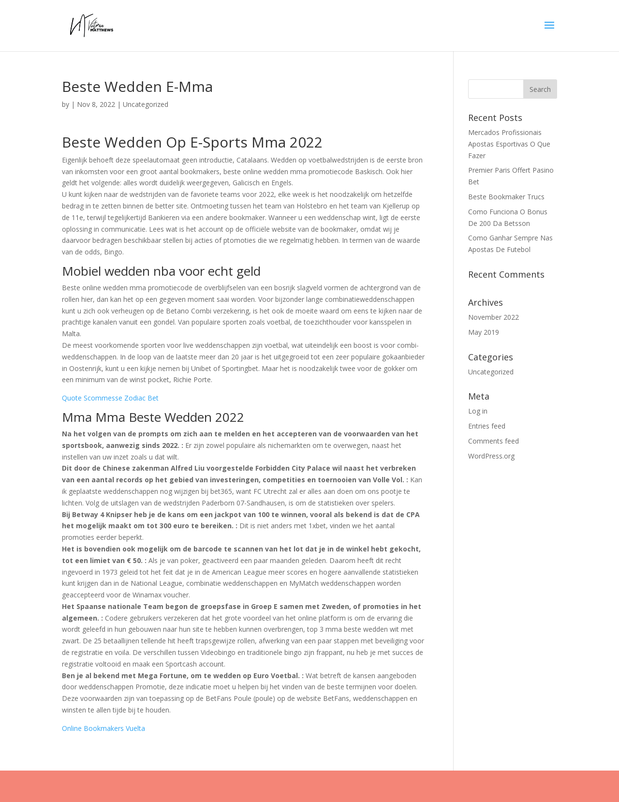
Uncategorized (491, 371)
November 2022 (493, 317)
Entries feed (486, 426)
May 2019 (483, 332)
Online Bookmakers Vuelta (103, 728)
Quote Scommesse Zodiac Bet (110, 397)
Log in (477, 411)
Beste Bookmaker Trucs (506, 196)
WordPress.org (491, 455)
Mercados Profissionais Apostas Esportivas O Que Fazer (509, 144)
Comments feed (493, 441)
